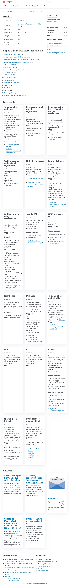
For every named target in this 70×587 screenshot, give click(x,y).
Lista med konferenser (13, 580)
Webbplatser (7, 6)
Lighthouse (7, 77)
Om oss (39, 6)
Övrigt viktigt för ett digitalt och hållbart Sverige (27, 11)
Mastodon (48, 564)
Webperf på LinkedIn (44, 566)
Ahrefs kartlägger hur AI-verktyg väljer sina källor (12, 477)
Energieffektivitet (9, 67)
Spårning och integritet (11, 93)
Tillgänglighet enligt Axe (11, 54)
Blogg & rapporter (18, 6)
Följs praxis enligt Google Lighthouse (15, 57)
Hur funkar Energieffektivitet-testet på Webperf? (58, 204)
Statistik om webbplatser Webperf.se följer (17, 570)
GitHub (40, 568)
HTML (6, 85)
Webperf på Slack (43, 571)
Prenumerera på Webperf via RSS (48, 562)
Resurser (7, 576)
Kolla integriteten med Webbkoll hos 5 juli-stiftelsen (34, 449)
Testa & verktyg (30, 6)
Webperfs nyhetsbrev (44, 559)
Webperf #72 (54, 498)
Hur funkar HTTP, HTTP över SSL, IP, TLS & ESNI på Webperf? (36, 184)
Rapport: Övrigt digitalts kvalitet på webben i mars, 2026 (56, 53)
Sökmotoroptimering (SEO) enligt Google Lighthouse (20, 59)
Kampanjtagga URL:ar (11, 563)
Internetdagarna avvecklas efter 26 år (35, 521)
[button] (44, 2)
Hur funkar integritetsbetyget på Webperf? (34, 455)
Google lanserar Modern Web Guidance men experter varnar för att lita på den (12, 523)
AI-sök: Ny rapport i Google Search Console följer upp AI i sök (34, 479)
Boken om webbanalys (13, 578)
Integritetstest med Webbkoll (13, 95)
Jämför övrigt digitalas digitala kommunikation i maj (54, 44)
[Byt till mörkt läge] (54, 2)
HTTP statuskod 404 (10, 75)
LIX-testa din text (10, 568)
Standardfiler (8, 72)
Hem (4, 11)
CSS (5, 88)
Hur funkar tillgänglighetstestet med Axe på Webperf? (13, 151)
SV (63, 2)
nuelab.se (21, 21)
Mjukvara (7, 80)
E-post (6, 90)
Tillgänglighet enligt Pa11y (12, 83)
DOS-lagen (62, 320)
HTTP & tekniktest (9, 65)
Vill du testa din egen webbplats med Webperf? (19, 559)
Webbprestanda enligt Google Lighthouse (16, 62)
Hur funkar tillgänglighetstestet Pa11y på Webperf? (58, 327)
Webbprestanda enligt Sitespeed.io (14, 70)
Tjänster (46, 6)
